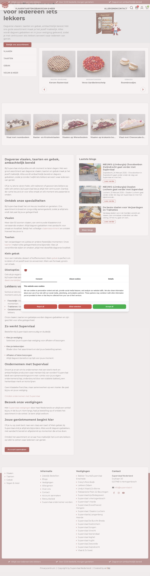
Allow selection (75, 307)
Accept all (109, 307)
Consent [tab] (39, 279)
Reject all (40, 307)
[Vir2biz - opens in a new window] (123, 270)
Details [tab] (111, 279)
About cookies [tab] (75, 279)
